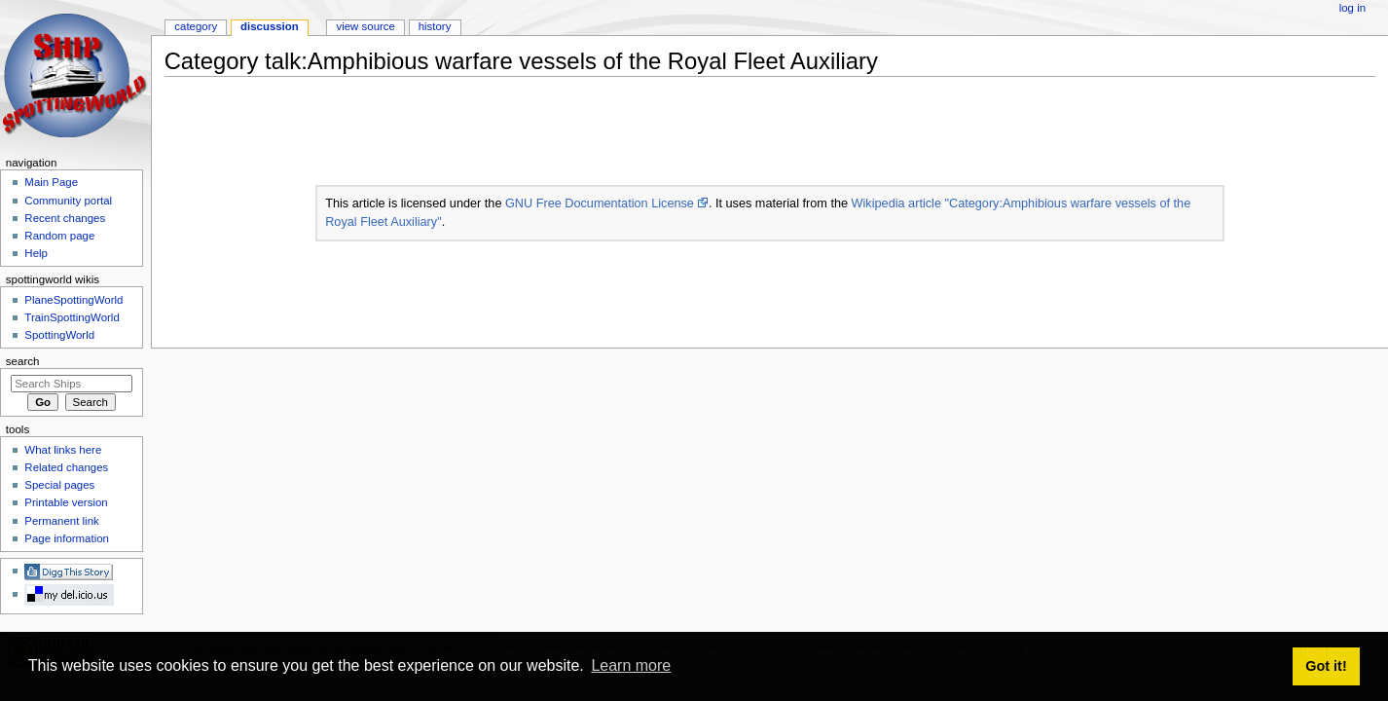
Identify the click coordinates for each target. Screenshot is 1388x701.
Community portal (68, 200)
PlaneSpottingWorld (73, 300)
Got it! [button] (1325, 666)
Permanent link (61, 521)
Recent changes (64, 218)
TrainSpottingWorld (71, 317)
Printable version (65, 502)
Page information (66, 538)
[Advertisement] (518, 135)
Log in (1352, 8)
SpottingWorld (59, 335)
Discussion (269, 26)
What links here (62, 450)
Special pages (59, 485)
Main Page (51, 182)
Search (23, 361)
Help (36, 253)
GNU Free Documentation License (599, 203)
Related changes (66, 467)
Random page (59, 235)
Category (195, 26)
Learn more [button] (631, 665)
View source (365, 26)
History (435, 26)
